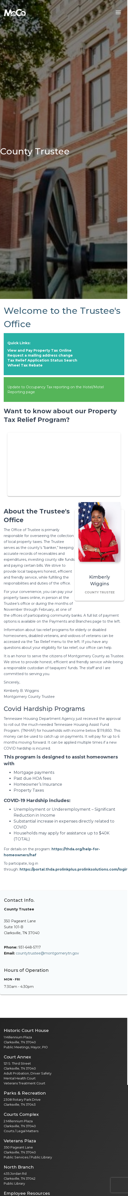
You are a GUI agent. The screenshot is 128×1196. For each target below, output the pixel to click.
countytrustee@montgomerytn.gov (47, 953)
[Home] (15, 12)
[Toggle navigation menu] (118, 12)
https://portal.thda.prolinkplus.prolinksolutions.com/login (74, 869)
